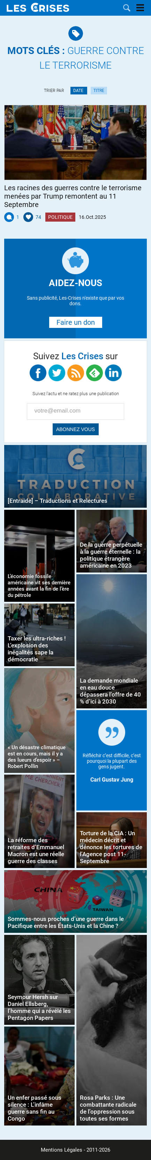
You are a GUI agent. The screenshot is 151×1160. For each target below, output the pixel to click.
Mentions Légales (61, 1150)
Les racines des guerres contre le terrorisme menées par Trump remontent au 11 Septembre (73, 196)
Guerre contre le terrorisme (75, 58)
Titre (98, 90)
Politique (60, 217)
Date (78, 90)
